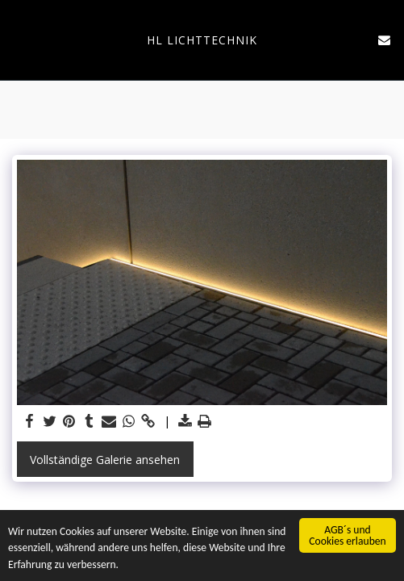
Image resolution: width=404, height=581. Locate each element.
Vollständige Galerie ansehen (105, 459)
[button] (17, 39)
